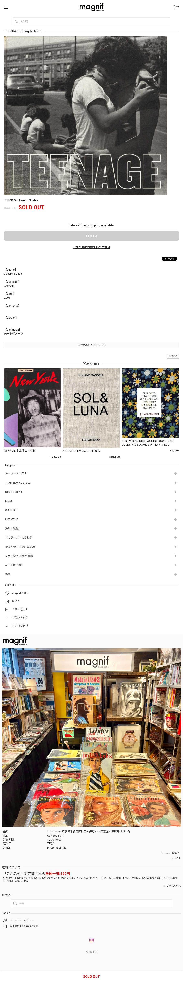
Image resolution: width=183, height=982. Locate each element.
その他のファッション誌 (20, 546)
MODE (9, 500)
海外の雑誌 (12, 528)
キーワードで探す (16, 473)
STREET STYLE (14, 491)
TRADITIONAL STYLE (17, 482)
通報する (172, 356)
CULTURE (11, 510)
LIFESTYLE (11, 519)
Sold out (91, 235)
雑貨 (8, 574)
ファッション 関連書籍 (19, 555)
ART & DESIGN (14, 565)
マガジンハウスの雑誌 (18, 537)
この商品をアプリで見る (91, 345)
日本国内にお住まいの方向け (91, 247)
